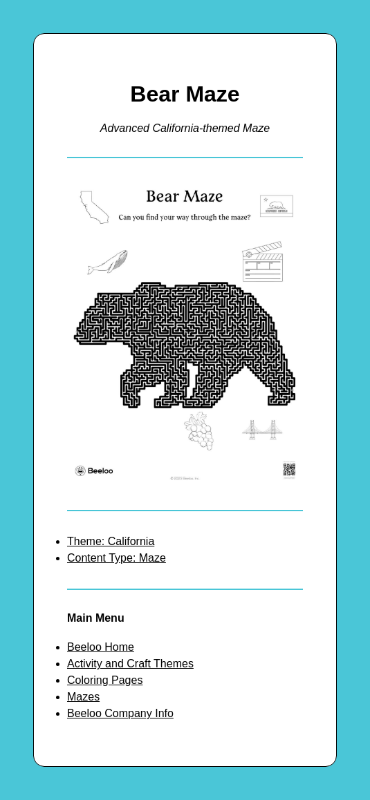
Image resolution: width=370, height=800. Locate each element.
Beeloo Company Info (120, 713)
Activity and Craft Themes (130, 663)
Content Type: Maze (116, 558)
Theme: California (110, 541)
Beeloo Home (100, 647)
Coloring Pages (104, 680)
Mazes (83, 697)
